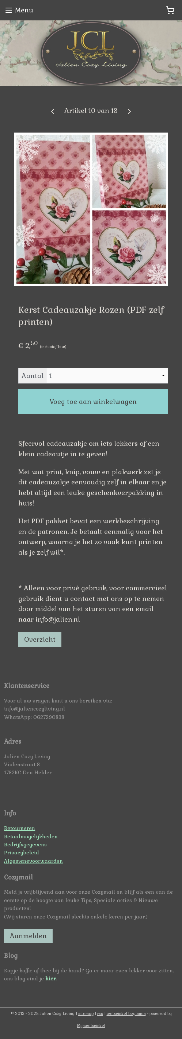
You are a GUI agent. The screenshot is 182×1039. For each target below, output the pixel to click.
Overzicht (40, 639)
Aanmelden (28, 936)
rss (100, 1013)
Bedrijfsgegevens (25, 844)
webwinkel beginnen (126, 1013)
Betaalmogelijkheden (31, 836)
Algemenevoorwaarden (33, 861)
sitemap (86, 1013)
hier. (50, 978)
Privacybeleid (21, 852)
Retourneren (19, 828)
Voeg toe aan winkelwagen (93, 401)
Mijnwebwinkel (91, 1025)
